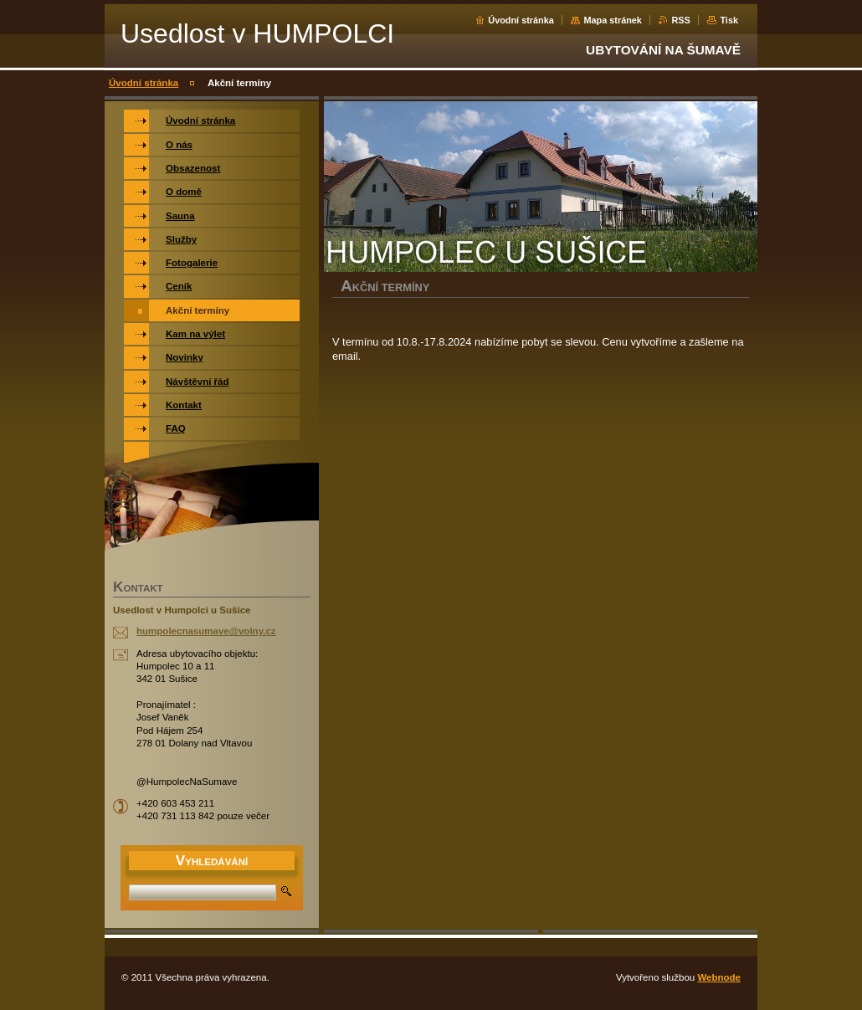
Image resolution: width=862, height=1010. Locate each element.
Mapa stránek (612, 20)
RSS (680, 20)
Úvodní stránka (521, 20)
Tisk (729, 20)
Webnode (719, 977)
